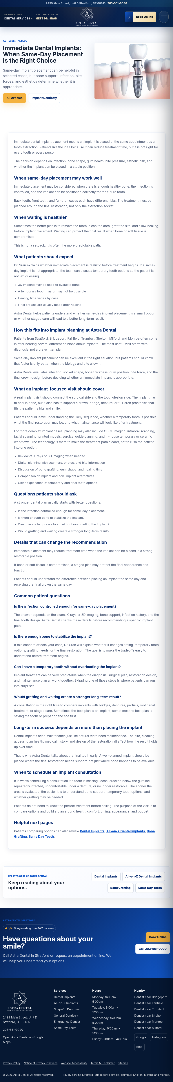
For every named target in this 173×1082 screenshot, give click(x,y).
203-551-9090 (117, 3)
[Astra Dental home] (86, 17)
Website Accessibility (74, 1063)
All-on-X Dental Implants (125, 831)
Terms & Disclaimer (103, 1063)
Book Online (158, 937)
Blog (139, 1047)
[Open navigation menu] (164, 17)
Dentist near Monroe (148, 1021)
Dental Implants (92, 831)
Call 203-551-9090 (153, 949)
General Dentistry (66, 1015)
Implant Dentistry (44, 98)
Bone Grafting (120, 888)
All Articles (14, 98)
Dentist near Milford (148, 1028)
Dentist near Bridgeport (150, 997)
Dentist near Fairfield (148, 1003)
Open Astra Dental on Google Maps (23, 1039)
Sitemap (123, 1063)
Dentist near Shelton (148, 1015)
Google (141, 1037)
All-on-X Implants (66, 1003)
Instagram (159, 1037)
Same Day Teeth (41, 836)
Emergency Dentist (67, 1021)
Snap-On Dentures (67, 1009)
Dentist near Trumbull (149, 1009)
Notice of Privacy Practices (40, 1063)
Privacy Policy (11, 1063)
